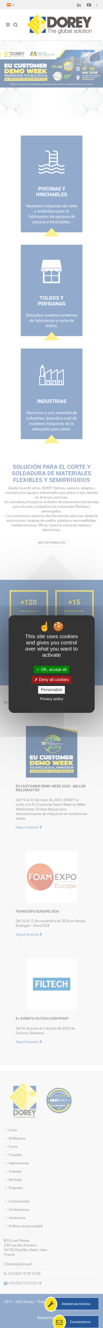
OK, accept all (51, 669)
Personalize (51, 690)
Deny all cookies (51, 679)
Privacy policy (51, 699)
